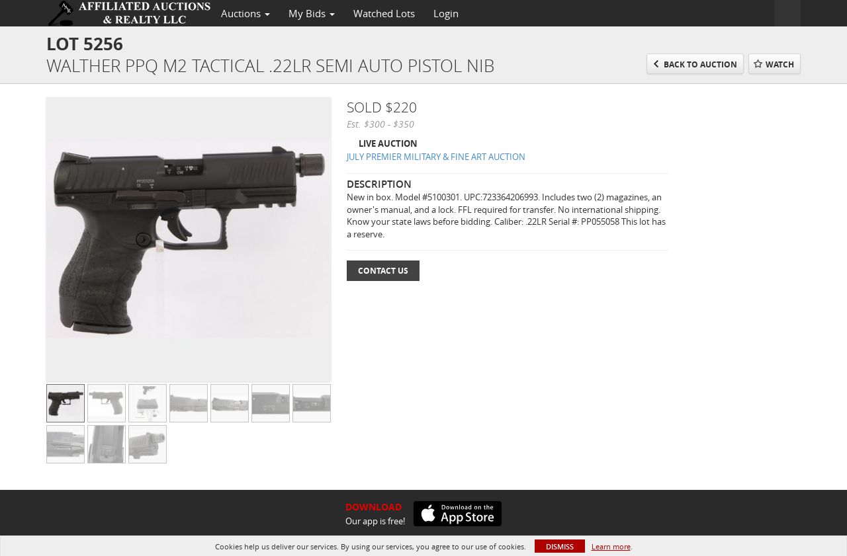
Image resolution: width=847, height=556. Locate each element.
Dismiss (560, 546)
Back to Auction (700, 64)
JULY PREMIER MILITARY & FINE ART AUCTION (436, 157)
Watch (780, 64)
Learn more (611, 546)
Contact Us (383, 270)
